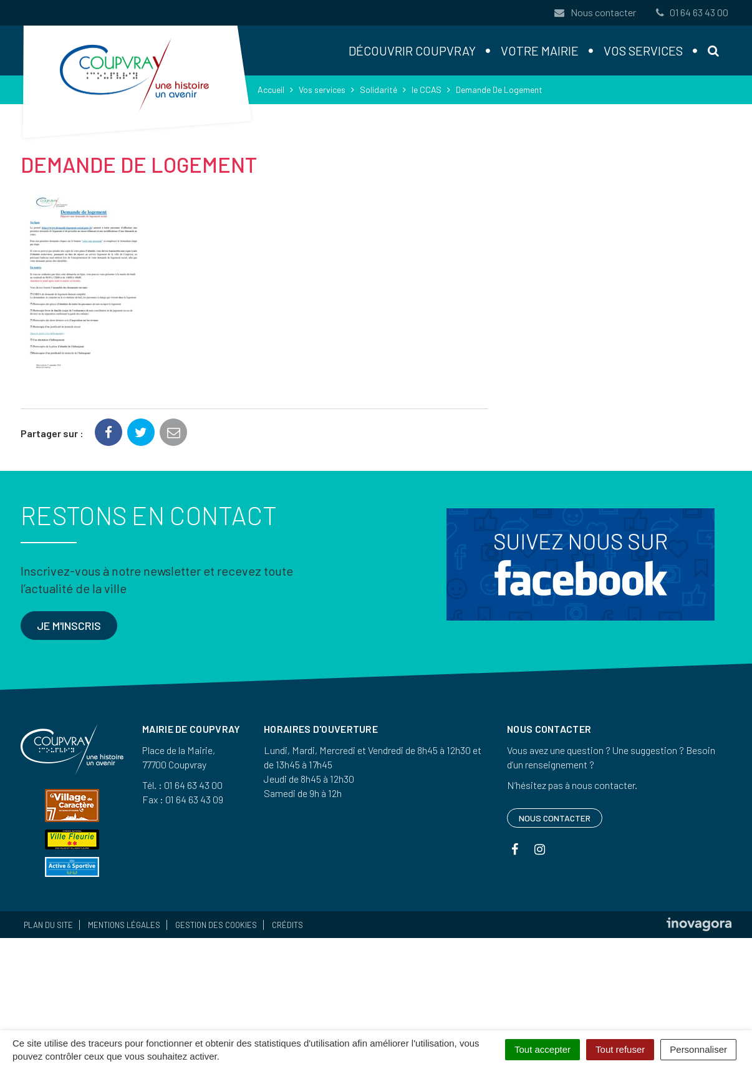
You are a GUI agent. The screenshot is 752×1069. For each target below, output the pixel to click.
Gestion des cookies (216, 925)
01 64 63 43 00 (690, 12)
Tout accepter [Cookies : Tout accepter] (542, 1049)
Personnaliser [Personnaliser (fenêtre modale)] (698, 1049)
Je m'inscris (69, 625)
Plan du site (48, 925)
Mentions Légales (124, 925)
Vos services (643, 50)
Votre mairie (540, 50)
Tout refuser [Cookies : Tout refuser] (620, 1049)
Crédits (287, 925)
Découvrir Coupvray (412, 50)
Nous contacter (595, 12)
